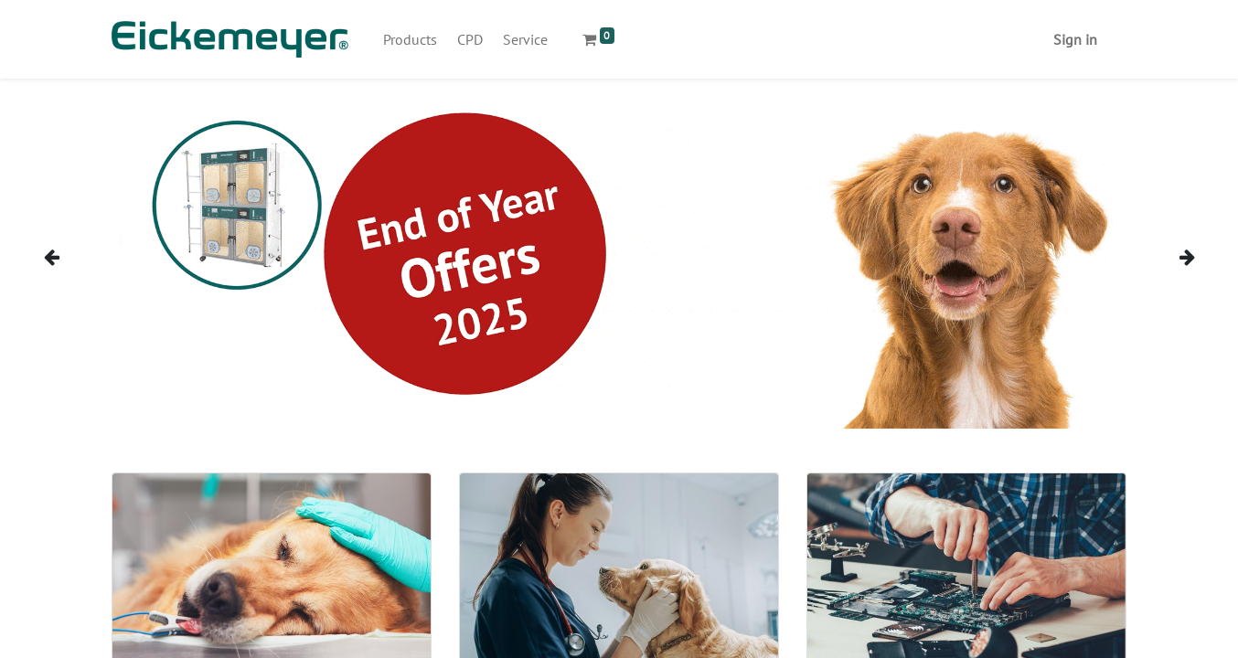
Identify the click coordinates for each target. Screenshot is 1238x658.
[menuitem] (410, 39)
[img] (71, 257)
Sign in (1075, 39)
